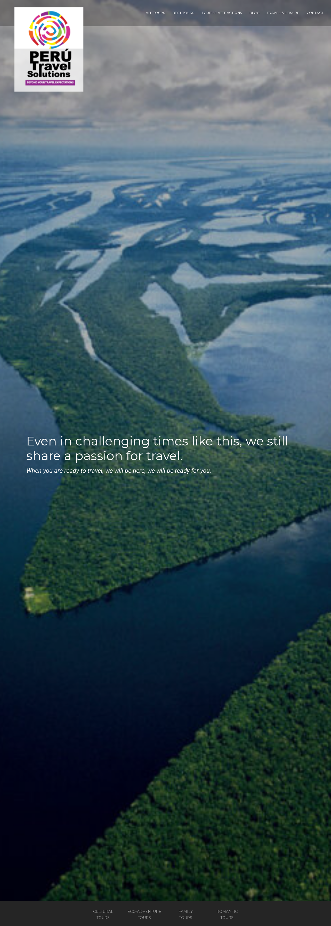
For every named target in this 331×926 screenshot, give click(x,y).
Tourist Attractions (222, 13)
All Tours (155, 13)
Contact (315, 13)
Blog (254, 13)
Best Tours (184, 13)
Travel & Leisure (283, 13)
